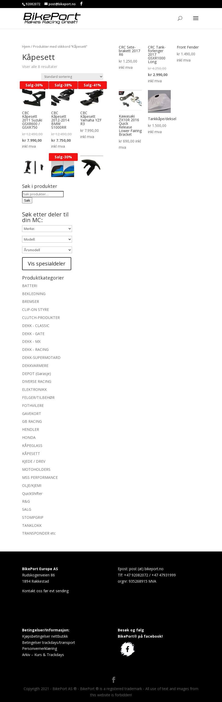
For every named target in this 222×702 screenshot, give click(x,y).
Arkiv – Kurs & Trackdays (43, 654)
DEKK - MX (31, 341)
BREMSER (30, 301)
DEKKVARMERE (35, 365)
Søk (27, 200)
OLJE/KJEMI (31, 485)
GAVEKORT (31, 413)
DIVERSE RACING (36, 381)
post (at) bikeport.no (146, 568)
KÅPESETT (31, 453)
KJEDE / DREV (33, 461)
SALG (26, 509)
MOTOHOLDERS (36, 469)
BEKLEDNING (33, 293)
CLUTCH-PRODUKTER (41, 317)
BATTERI (29, 285)
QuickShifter (32, 493)
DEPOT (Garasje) (36, 373)
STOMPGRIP (32, 517)
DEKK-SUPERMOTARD (41, 357)
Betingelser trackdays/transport (48, 642)
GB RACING (32, 421)
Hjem (26, 46)
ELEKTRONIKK (34, 389)
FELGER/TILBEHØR (38, 397)
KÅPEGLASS (32, 445)
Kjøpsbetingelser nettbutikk (45, 636)
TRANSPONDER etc (39, 533)
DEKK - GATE (33, 333)
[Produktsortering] (72, 76)
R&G (26, 501)
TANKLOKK (32, 525)
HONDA (29, 437)
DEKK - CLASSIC (35, 325)
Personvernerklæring (39, 648)
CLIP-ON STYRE (35, 309)
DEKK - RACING (35, 349)
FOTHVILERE (33, 405)
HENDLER (30, 429)
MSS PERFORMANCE (40, 477)
